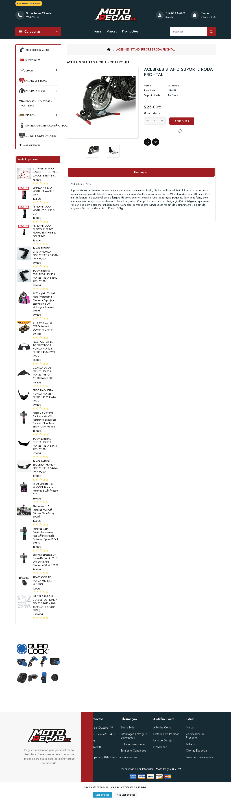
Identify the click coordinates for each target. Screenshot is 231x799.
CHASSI (26, 70)
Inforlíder (147, 769)
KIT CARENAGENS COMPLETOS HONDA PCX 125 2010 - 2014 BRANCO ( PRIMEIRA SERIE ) (45, 603)
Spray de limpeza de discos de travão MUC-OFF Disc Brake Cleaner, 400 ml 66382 (45, 560)
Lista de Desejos (163, 740)
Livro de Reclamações (199, 757)
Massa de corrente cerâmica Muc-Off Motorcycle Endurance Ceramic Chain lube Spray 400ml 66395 (44, 419)
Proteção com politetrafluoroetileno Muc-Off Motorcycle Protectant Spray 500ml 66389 (45, 535)
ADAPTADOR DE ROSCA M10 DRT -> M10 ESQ (44, 580)
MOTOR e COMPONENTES (37, 136)
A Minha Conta (162, 727)
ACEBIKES (173, 85)
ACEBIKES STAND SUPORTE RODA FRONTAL (145, 49)
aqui (143, 787)
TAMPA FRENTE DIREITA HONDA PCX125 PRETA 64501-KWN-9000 (45, 253)
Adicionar (182, 121)
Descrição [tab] (141, 172)
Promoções (130, 31)
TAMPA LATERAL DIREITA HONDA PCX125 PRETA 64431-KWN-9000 (45, 444)
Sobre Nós (127, 727)
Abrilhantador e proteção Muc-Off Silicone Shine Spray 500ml (43, 512)
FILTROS (27, 115)
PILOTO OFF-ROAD (33, 81)
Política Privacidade (133, 744)
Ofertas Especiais (196, 750)
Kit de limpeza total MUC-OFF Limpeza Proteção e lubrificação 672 (45, 489)
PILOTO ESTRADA (32, 91)
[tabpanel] (38, 665)
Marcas (111, 31)
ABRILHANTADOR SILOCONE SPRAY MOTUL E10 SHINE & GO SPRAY (44, 231)
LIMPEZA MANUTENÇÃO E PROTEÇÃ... (38, 125)
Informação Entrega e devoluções (134, 736)
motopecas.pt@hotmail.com (104, 757)
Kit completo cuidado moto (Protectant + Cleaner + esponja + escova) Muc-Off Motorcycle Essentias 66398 (44, 301)
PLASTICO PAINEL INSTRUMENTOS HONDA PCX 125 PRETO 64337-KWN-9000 (44, 348)
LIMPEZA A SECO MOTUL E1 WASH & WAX (44, 191)
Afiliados (191, 744)
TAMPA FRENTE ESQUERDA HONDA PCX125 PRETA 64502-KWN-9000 (45, 276)
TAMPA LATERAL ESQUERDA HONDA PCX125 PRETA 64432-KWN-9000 (45, 466)
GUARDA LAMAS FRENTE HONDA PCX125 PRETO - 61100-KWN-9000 (43, 373)
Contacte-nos (129, 757)
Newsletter (160, 747)
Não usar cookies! (126, 794)
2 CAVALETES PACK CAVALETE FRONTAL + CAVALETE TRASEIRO (45, 172)
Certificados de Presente (195, 736)
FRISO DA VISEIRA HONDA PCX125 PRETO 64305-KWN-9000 (44, 395)
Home (97, 31)
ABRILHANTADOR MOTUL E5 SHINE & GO (44, 210)
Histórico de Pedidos (166, 734)
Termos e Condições (133, 750)
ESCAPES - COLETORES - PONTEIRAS (35, 103)
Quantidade (152, 113)
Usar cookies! (102, 794)
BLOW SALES (29, 60)
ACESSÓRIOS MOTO (34, 50)
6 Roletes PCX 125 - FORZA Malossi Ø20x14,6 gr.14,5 (43, 326)
